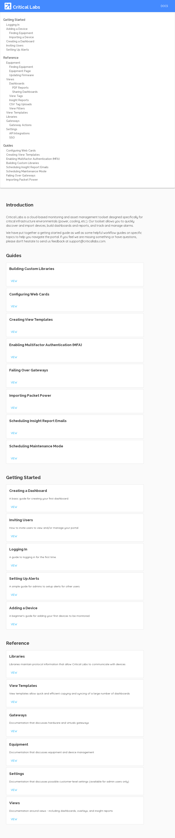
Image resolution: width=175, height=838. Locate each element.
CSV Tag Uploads (20, 104)
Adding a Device (17, 28)
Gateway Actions (20, 125)
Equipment (13, 62)
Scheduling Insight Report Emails (27, 167)
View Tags (16, 95)
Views (10, 79)
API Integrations (19, 133)
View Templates (17, 112)
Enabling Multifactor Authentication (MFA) (33, 158)
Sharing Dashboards (25, 91)
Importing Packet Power (22, 179)
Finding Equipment (21, 33)
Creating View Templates (23, 154)
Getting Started (14, 20)
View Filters (17, 108)
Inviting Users (14, 45)
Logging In (12, 24)
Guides (8, 145)
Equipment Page (20, 71)
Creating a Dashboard (20, 41)
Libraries (11, 116)
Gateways (12, 120)
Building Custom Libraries (22, 163)
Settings (11, 129)
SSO (12, 137)
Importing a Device (21, 37)
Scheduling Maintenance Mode (26, 171)
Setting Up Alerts (17, 49)
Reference (11, 58)
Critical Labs (26, 7)
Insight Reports (19, 100)
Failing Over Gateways (20, 175)
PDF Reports (20, 87)
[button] (164, 6)
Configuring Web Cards (21, 150)
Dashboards (16, 83)
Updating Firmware (21, 75)
